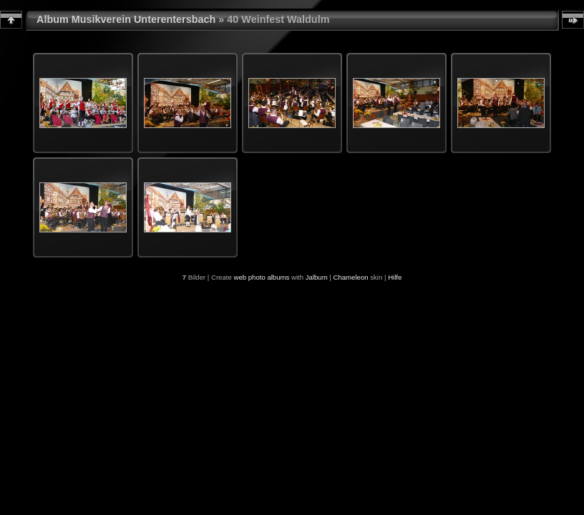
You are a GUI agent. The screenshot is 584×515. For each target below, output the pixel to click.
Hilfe (395, 277)
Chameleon (351, 277)
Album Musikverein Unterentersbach (125, 19)
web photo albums (261, 277)
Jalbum (317, 277)
